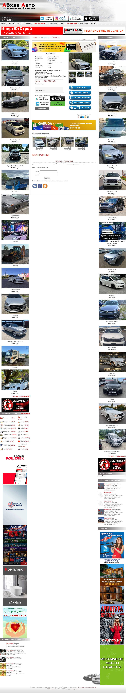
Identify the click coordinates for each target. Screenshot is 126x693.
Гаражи (25, 434)
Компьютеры (9, 445)
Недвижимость (10, 434)
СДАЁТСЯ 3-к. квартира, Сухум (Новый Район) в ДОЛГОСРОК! (16, 653)
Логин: (37, 171)
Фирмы (24, 449)
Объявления (27, 23)
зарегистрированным (73, 164)
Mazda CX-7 (39, 142)
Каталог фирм (53, 23)
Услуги (25, 425)
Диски (24, 431)
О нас (61, 23)
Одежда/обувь (9, 428)
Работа (25, 438)
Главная (3, 23)
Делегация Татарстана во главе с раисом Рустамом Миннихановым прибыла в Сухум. (113, 488)
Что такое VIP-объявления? (21, 396)
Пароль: (36, 175)
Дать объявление (72, 23)
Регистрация (84, 23)
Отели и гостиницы (39, 23)
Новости (11, 23)
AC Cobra (18, 658)
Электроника (9, 431)
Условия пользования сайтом (87, 687)
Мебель (25, 441)
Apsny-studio (75, 689)
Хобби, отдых (9, 425)
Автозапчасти (9, 422)
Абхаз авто (51, 689)
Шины (24, 428)
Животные (8, 441)
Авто (18, 23)
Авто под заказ (9, 418)
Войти (93, 23)
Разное (7, 449)
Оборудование (9, 438)
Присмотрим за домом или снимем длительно (15, 645)
